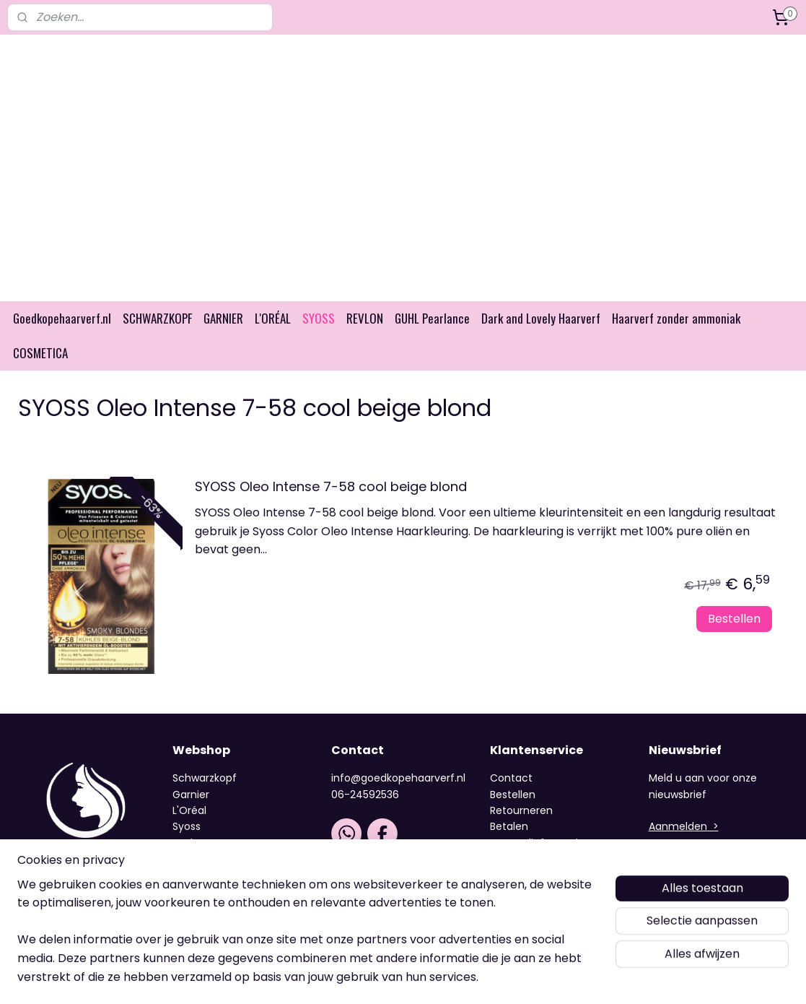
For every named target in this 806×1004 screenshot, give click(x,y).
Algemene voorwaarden (550, 881)
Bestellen (734, 641)
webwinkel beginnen (451, 977)
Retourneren (521, 833)
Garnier (190, 817)
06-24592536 (365, 817)
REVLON (364, 341)
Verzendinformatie (537, 865)
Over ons (514, 898)
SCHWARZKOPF (157, 341)
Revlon (189, 865)
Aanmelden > (684, 848)
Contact (511, 800)
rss (396, 977)
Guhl (184, 881)
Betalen (509, 848)
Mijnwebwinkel (579, 977)
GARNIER (223, 341)
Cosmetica (200, 913)
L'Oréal (189, 833)
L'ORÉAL (273, 341)
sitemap (367, 977)
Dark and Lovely (211, 898)
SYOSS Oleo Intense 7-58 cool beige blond (331, 509)
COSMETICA (40, 375)
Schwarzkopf (204, 800)
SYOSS (318, 341)
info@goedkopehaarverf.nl (398, 800)
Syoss (186, 848)
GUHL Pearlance (432, 341)
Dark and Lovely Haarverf (540, 341)
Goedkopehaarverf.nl (62, 341)
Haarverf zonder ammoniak (676, 341)
